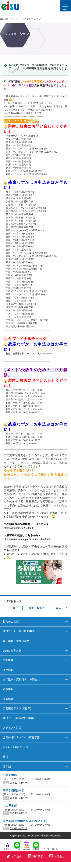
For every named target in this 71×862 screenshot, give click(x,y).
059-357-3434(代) (19, 797)
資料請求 (35, 856)
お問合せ (57, 856)
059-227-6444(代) (19, 782)
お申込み (14, 856)
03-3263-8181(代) (19, 828)
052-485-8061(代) (19, 813)
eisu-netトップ (8, 18)
